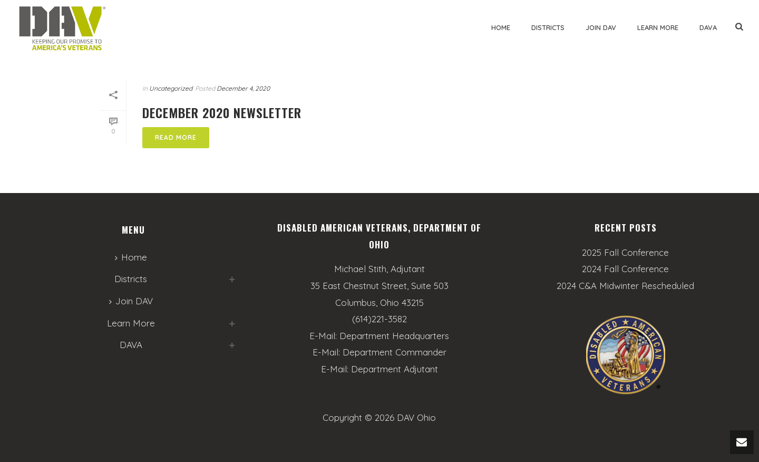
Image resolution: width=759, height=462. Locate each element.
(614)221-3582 (379, 318)
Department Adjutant (394, 368)
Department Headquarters (394, 335)
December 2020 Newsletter (221, 112)
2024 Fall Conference (625, 269)
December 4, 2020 (243, 88)
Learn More (657, 27)
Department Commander (394, 352)
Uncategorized (170, 88)
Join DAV (601, 27)
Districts (548, 27)
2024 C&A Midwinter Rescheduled (625, 286)
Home (500, 27)
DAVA (708, 27)
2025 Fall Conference (625, 252)
